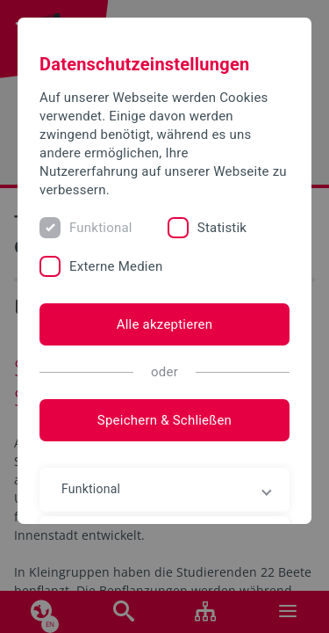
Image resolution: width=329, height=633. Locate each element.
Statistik (222, 228)
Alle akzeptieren (165, 324)
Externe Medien (115, 266)
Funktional (100, 228)
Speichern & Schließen (164, 420)
